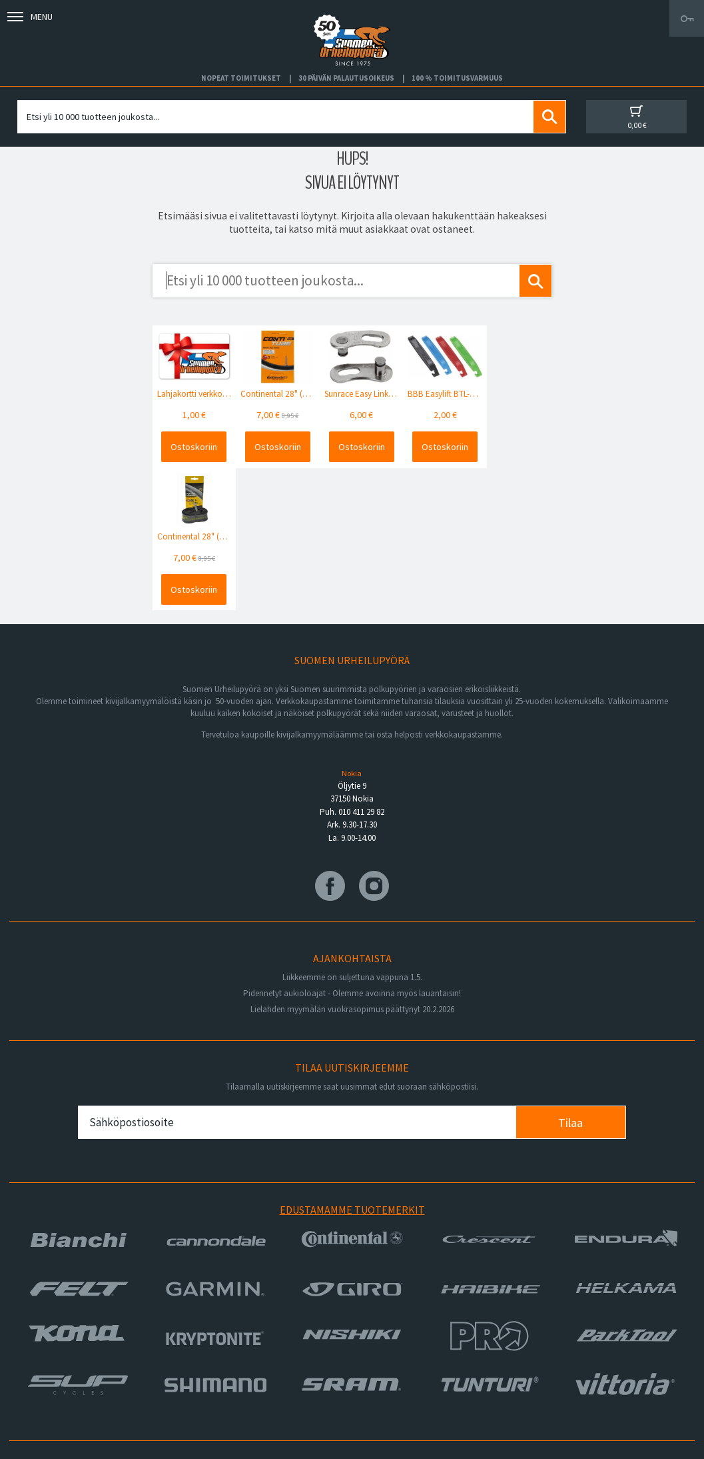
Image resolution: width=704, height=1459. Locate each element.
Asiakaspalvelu (48, 1372)
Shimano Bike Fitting (392, 1388)
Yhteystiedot (45, 1356)
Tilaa (570, 978)
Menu (30, 17)
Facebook (372, 1324)
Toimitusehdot (381, 1356)
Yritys (30, 1340)
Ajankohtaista (46, 1388)
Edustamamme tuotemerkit (352, 1065)
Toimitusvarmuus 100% (398, 1372)
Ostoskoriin (192, 445)
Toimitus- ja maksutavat (399, 1340)
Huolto (32, 1324)
